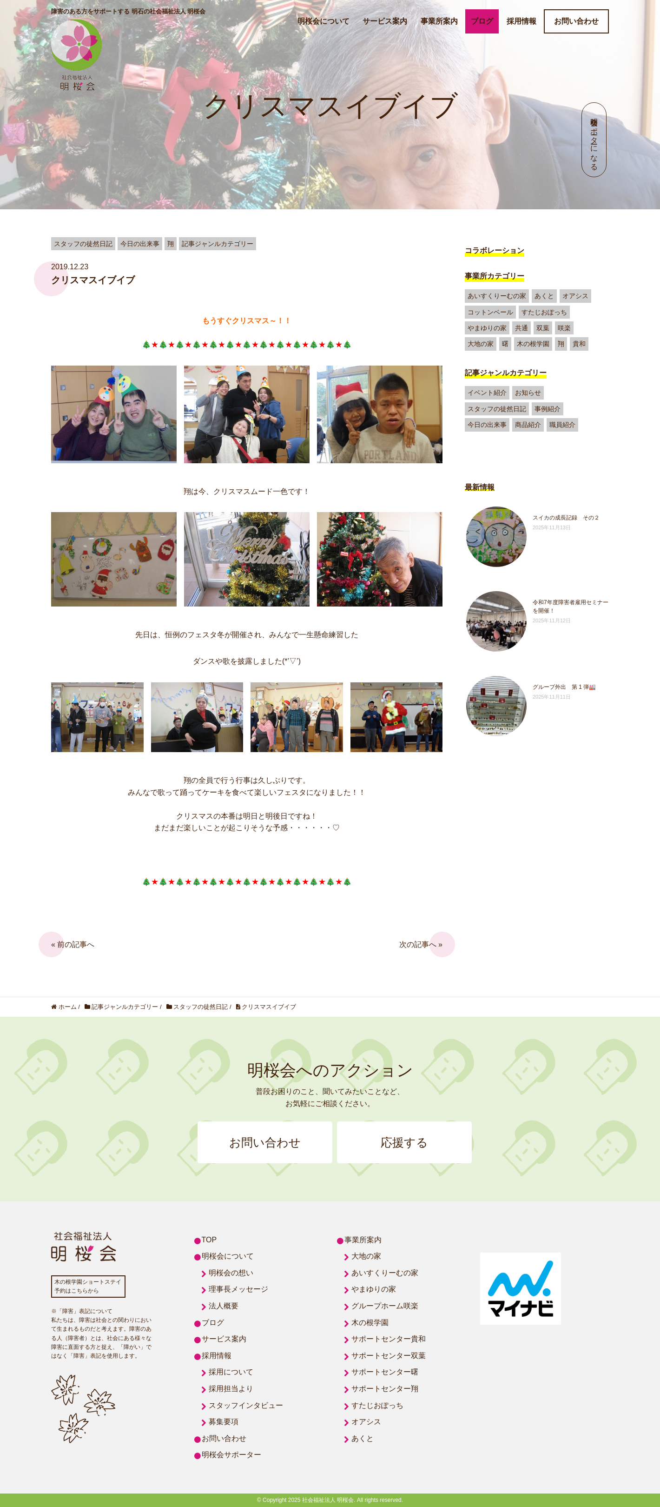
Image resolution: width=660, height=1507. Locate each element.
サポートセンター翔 (384, 1389)
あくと (544, 296)
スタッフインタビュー (246, 1405)
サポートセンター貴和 (388, 1339)
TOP (209, 1240)
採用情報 (521, 21)
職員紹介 (562, 424)
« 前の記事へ (72, 944)
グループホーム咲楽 (384, 1306)
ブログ (482, 21)
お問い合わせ (576, 21)
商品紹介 (528, 424)
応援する (404, 1142)
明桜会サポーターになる (594, 140)
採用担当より (231, 1389)
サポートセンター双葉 (388, 1356)
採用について (231, 1372)
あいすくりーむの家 (497, 296)
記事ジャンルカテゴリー (506, 373)
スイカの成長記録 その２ (566, 517)
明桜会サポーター (231, 1455)
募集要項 (223, 1422)
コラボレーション (494, 250)
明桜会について (323, 21)
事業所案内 (439, 21)
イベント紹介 (487, 392)
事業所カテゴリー (494, 276)
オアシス (575, 296)
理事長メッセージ (238, 1289)
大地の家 (481, 343)
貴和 (579, 343)
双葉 (542, 328)
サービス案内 (385, 21)
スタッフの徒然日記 (497, 409)
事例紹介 (548, 409)
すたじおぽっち (544, 312)
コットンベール (490, 312)
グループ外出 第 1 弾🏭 (564, 687)
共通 (521, 328)
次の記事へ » (420, 944)
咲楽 (564, 328)
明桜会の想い (231, 1273)
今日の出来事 (487, 424)
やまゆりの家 (487, 328)
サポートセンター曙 (384, 1372)
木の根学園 (533, 343)
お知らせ (528, 392)
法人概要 (223, 1306)
